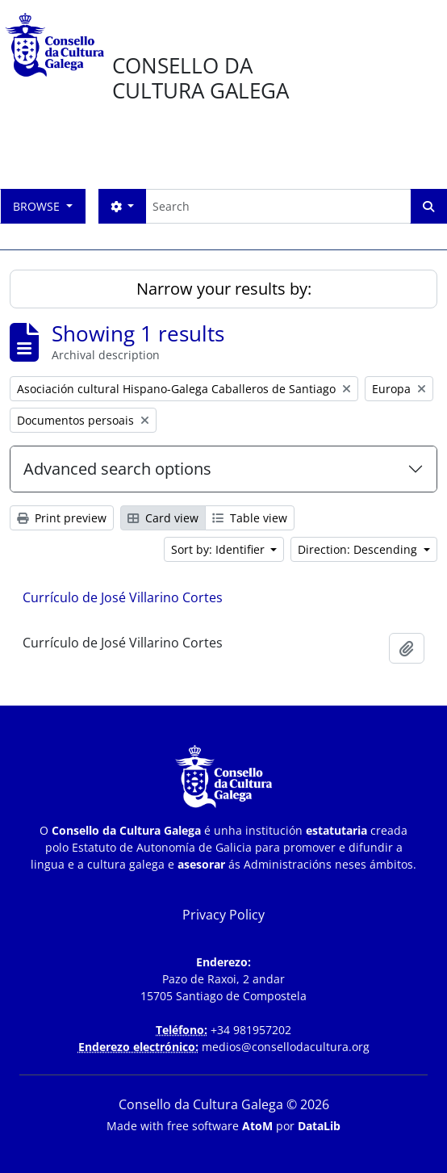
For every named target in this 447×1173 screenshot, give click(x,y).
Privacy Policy (223, 915)
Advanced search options (117, 469)
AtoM (257, 1125)
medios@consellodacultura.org (286, 1046)
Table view (249, 518)
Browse (38, 206)
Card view (162, 518)
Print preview (62, 518)
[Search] (278, 206)
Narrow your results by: (223, 289)
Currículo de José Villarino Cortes (123, 597)
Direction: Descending (359, 549)
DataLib (319, 1125)
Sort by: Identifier (219, 549)
